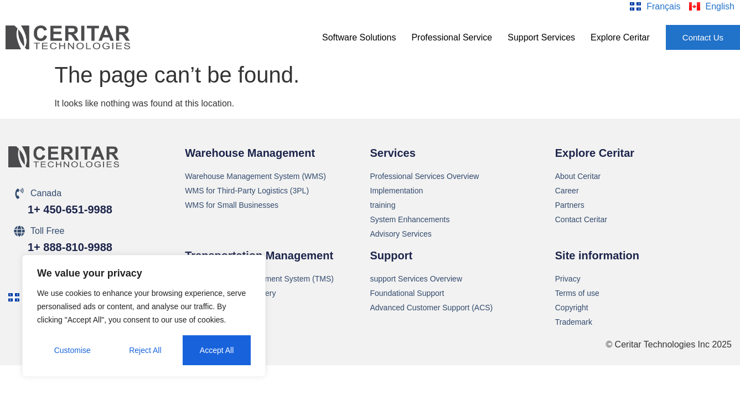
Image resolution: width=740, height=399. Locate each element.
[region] (144, 316)
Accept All (217, 350)
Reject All (145, 350)
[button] (358, 37)
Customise (72, 350)
